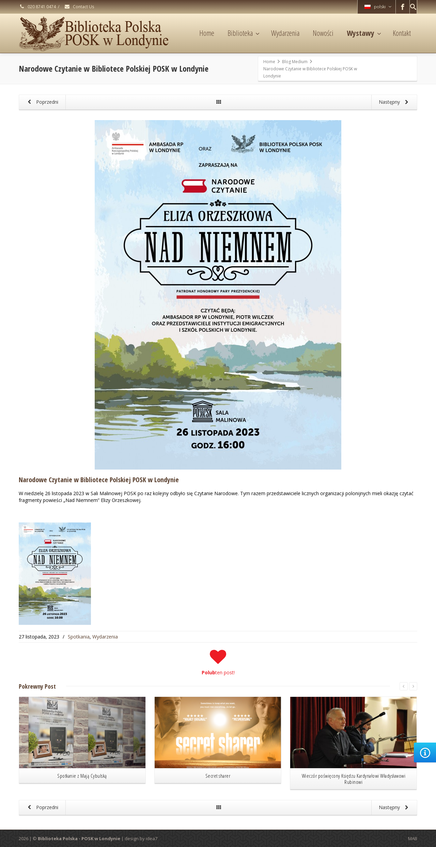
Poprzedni (42, 102)
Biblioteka (244, 33)
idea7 (151, 838)
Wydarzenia (285, 33)
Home (206, 33)
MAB (412, 838)
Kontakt (402, 33)
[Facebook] (402, 7)
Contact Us (79, 7)
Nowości (323, 33)
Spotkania (79, 636)
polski (377, 7)
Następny (394, 102)
